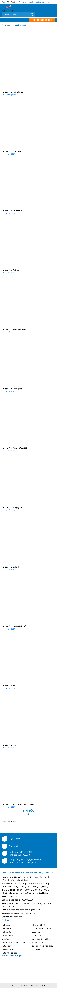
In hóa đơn (7, 932)
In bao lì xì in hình (11, 567)
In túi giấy (6, 946)
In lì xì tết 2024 (9, 154)
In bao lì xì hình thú (12, 151)
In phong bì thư (37, 925)
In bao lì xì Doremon (12, 211)
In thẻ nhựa (7, 928)
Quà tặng (6, 939)
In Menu (6, 925)
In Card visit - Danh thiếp (14, 942)
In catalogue (35, 932)
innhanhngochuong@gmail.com (33, 2)
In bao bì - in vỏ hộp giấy (41, 946)
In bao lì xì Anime (11, 270)
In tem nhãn (8, 949)
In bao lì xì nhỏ (9, 745)
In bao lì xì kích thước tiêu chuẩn (18, 804)
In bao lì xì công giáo (12, 507)
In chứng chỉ (8, 935)
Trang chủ (6, 25)
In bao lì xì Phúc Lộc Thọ (14, 329)
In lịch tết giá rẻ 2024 (12, 95)
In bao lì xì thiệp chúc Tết (14, 626)
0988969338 (42, 20)
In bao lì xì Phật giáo (12, 389)
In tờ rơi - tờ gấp (9, 953)
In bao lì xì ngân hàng (13, 92)
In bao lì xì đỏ (9, 685)
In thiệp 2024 (35, 935)
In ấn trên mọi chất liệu (40, 928)
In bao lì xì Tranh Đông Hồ (15, 448)
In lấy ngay (34, 949)
